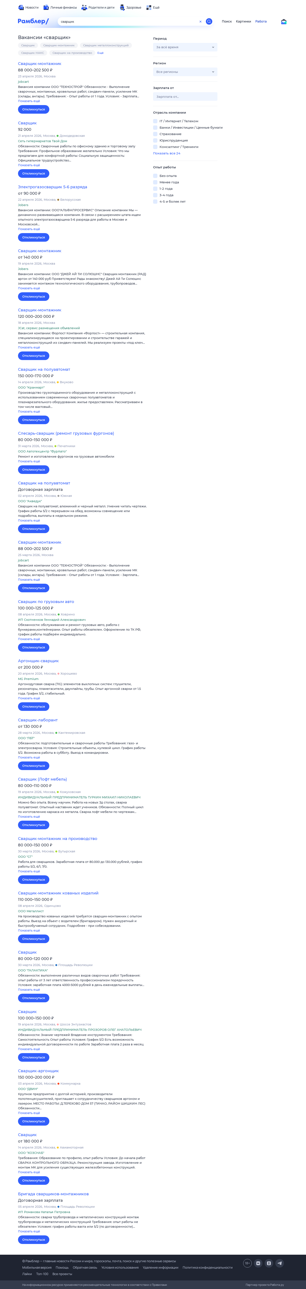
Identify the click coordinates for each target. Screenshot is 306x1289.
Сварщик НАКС (32, 52)
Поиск (227, 21)
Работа (261, 21)
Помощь (62, 1267)
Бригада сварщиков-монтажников (53, 1194)
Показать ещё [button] (29, 101)
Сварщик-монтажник (59, 45)
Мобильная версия (36, 1267)
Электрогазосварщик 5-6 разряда (52, 187)
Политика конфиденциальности (208, 1267)
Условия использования (120, 1267)
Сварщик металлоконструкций (106, 45)
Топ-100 (42, 1274)
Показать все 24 (166, 153)
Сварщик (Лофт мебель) (42, 779)
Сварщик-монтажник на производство (57, 838)
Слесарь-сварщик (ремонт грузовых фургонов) (66, 433)
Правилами (159, 1285)
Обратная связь (85, 1267)
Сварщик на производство (72, 52)
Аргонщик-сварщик (38, 661)
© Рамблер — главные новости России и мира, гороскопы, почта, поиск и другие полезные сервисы (99, 1261)
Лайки (27, 1274)
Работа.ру (277, 1285)
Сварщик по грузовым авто (46, 601)
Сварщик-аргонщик (38, 1071)
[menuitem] (28, 7)
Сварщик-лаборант (38, 720)
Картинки (243, 21)
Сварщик (28, 45)
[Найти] (209, 21)
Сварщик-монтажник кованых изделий (58, 893)
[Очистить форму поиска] (200, 21)
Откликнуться (33, 109)
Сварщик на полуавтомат (44, 369)
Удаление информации (160, 1267)
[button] (82, 94)
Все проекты (62, 1274)
